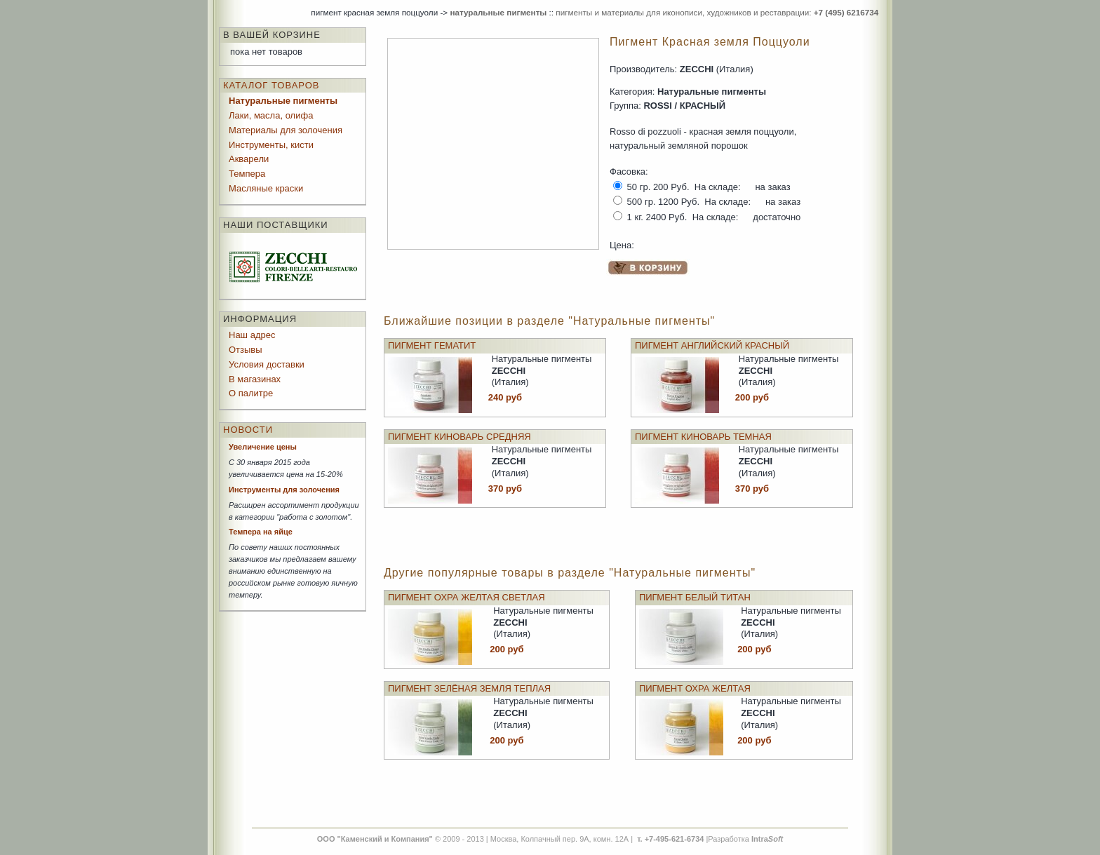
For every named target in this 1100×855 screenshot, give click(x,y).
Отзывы (245, 349)
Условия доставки (266, 364)
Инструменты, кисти (271, 145)
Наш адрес (252, 335)
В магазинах (255, 379)
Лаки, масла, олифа (271, 115)
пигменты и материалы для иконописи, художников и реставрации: (717, 12)
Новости (248, 429)
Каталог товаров (271, 85)
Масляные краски (266, 188)
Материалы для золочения (285, 130)
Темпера (247, 173)
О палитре (251, 393)
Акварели (249, 159)
